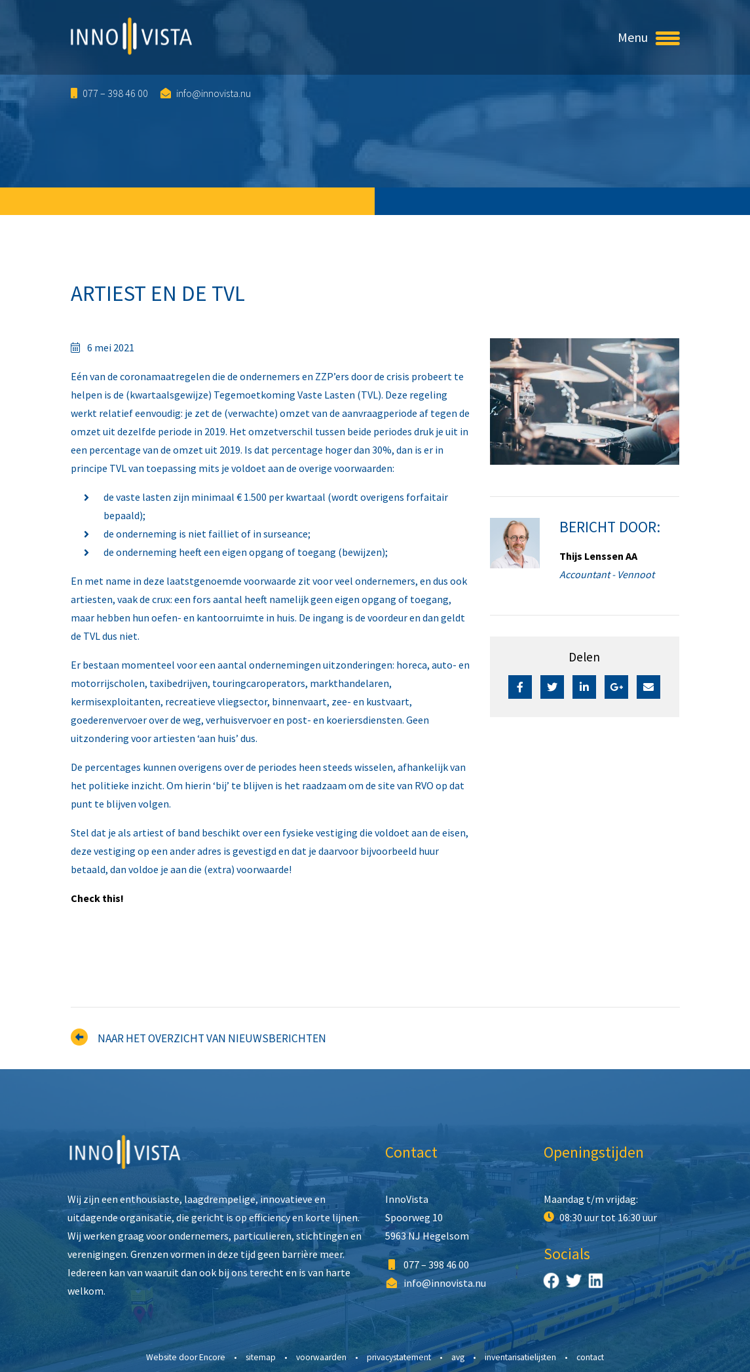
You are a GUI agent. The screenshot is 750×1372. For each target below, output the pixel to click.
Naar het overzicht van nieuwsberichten (212, 1038)
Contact (411, 1152)
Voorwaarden (321, 1357)
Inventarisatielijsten (520, 1357)
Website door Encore (185, 1357)
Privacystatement (399, 1357)
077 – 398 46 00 (109, 93)
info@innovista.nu (205, 93)
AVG (457, 1357)
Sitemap (261, 1357)
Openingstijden (594, 1152)
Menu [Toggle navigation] (649, 37)
